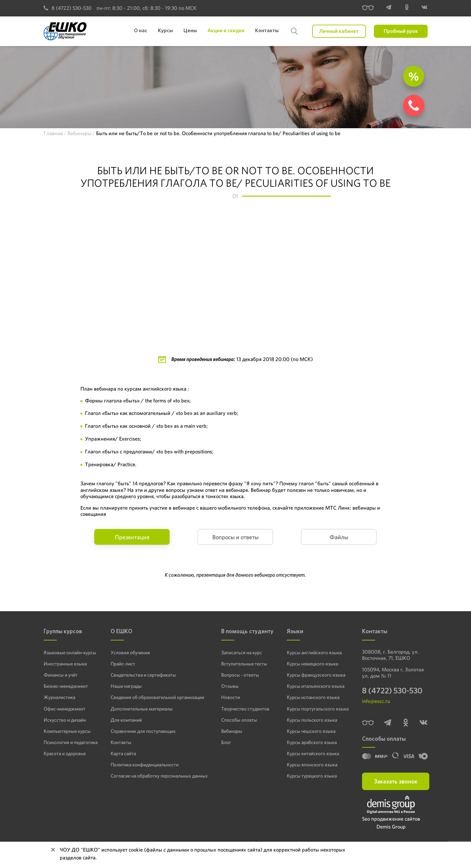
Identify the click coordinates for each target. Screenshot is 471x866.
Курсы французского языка (316, 675)
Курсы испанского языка (313, 697)
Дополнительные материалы (140, 708)
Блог (225, 742)
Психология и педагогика (70, 742)
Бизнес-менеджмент (65, 686)
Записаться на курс (240, 652)
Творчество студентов (243, 708)
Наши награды (126, 686)
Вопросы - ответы (238, 675)
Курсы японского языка (312, 764)
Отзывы (228, 686)
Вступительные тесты (242, 663)
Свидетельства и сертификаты (142, 675)
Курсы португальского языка (317, 708)
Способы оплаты (237, 719)
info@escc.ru (376, 701)
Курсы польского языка (311, 719)
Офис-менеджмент (63, 708)
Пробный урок (401, 31)
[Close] (53, 850)
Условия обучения (130, 652)
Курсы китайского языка (313, 753)
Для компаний (125, 719)
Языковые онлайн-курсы (69, 652)
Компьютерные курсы (66, 731)
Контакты (120, 742)
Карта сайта (123, 753)
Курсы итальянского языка (315, 686)
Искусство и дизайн (64, 719)
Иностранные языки (64, 663)
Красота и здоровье (63, 753)
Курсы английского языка (314, 652)
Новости (229, 697)
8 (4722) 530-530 (68, 8)
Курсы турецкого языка (312, 775)
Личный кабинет (339, 31)
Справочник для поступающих (142, 731)
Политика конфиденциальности (144, 764)
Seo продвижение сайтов (391, 819)
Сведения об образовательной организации (156, 697)
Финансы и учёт (60, 675)
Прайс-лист (123, 663)
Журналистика (59, 697)
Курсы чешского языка (311, 731)
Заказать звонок (395, 782)
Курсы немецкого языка (312, 663)
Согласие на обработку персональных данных (158, 775)
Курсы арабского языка (312, 742)
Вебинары (231, 731)
